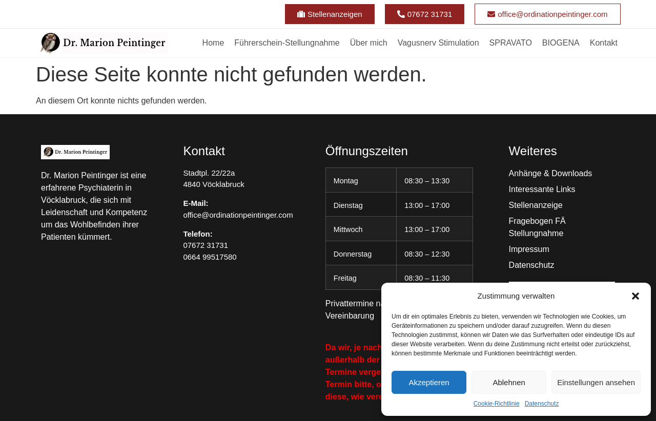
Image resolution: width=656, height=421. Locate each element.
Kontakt (604, 42)
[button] (635, 296)
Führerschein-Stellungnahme (286, 42)
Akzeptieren (428, 382)
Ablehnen (509, 382)
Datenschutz (542, 403)
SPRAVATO (510, 42)
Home (213, 42)
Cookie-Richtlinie (497, 403)
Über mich (368, 42)
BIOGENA (561, 42)
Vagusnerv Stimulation (438, 42)
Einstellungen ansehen (596, 382)
